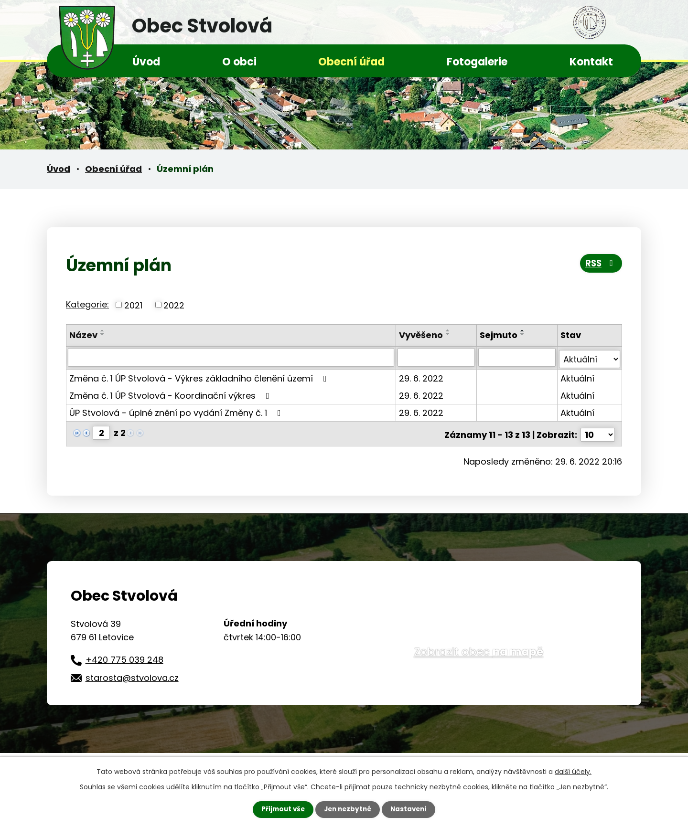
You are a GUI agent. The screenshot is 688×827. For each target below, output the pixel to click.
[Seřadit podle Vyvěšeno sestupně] (449, 334)
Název (83, 335)
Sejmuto (499, 335)
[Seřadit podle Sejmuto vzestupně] (523, 330)
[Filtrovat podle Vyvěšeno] (436, 357)
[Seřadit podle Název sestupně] (102, 334)
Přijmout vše (280, 809)
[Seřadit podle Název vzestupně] (102, 330)
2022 (173, 305)
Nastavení (411, 809)
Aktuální (577, 376)
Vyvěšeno (422, 335)
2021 (133, 305)
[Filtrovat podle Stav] (589, 357)
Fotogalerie (477, 61)
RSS (599, 264)
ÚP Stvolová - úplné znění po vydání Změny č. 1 (177, 411)
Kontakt (591, 61)
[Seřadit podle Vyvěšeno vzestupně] (449, 330)
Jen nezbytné (347, 809)
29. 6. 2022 (422, 376)
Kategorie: (87, 304)
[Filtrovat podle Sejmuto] (517, 357)
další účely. (573, 771)
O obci (239, 61)
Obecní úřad (351, 61)
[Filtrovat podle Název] (231, 357)
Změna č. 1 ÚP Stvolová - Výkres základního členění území (200, 376)
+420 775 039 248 (124, 656)
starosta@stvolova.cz (132, 674)
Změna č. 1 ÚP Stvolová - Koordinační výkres (171, 394)
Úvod (146, 61)
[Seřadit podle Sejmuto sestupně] (523, 334)
